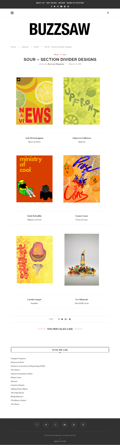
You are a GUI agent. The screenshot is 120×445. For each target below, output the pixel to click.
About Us (40, 3)
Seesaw (25, 47)
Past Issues (51, 3)
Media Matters (17, 396)
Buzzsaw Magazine (56, 64)
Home (13, 47)
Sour (64, 55)
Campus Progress (18, 358)
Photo (36, 47)
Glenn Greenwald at (22, 373)
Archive (62, 3)
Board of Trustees (75, 3)
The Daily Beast (17, 392)
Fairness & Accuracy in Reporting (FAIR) (28, 366)
